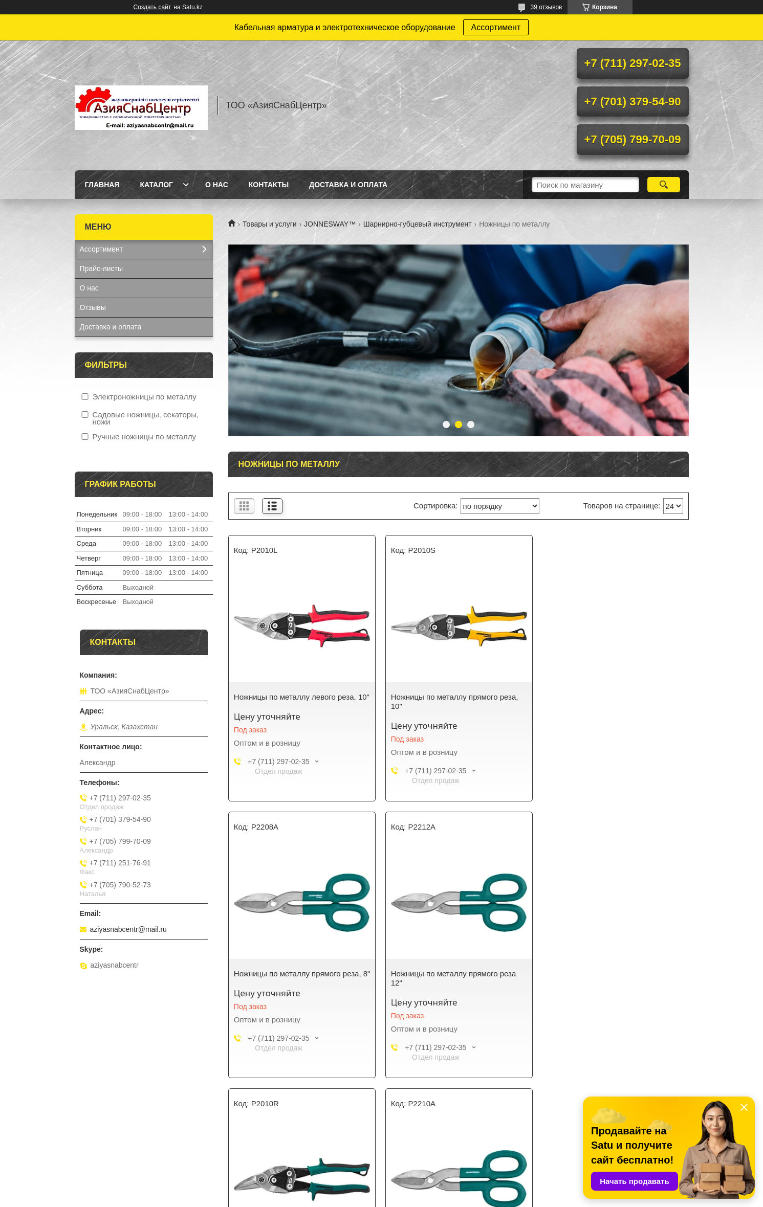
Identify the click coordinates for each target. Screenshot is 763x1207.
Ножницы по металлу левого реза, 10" (301, 696)
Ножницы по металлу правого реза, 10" (453, 978)
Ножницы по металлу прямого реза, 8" (610, 701)
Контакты (269, 185)
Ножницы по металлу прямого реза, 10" (454, 701)
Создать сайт (152, 7)
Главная (102, 185)
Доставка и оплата (348, 185)
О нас (216, 185)
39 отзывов (546, 7)
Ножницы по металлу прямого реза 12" (296, 978)
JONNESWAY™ (330, 224)
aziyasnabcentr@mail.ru (128, 929)
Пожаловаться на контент (417, 1197)
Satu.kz (425, 1188)
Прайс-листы (101, 268)
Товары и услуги (270, 224)
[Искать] (664, 184)
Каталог (156, 185)
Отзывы (93, 307)
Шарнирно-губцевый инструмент (417, 224)
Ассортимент (496, 27)
